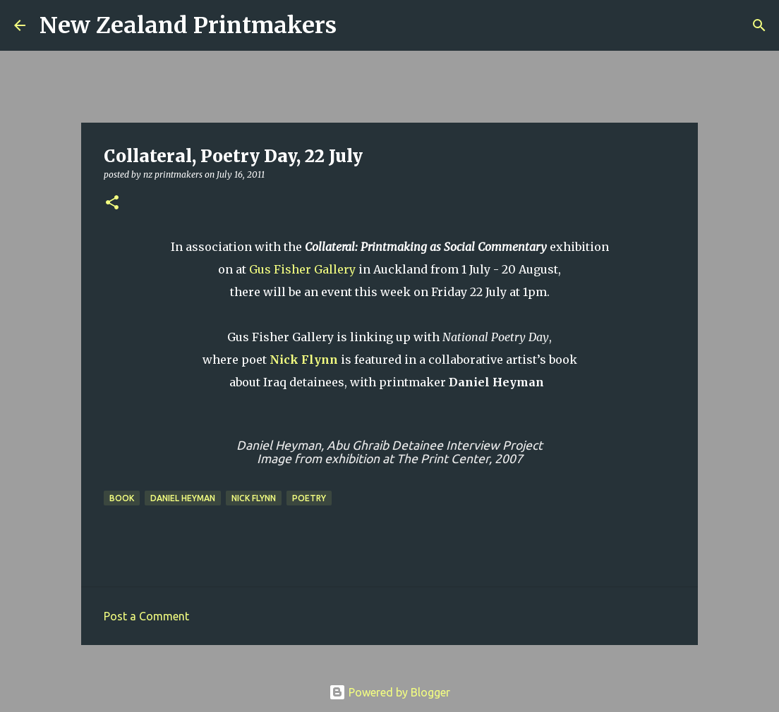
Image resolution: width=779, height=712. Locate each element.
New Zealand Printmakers (188, 25)
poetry (309, 498)
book (121, 498)
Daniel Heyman (182, 498)
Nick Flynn (304, 359)
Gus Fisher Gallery (302, 269)
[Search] (356, 25)
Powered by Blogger (389, 692)
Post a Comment (146, 616)
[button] (112, 203)
